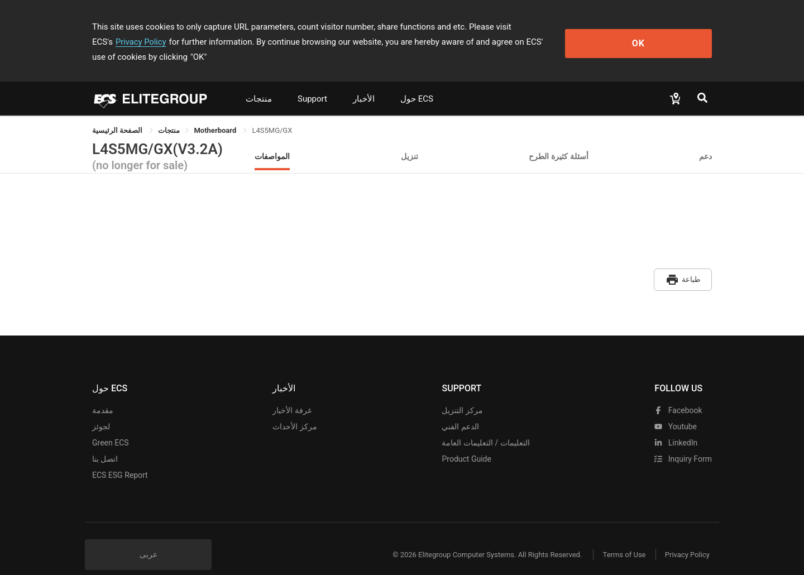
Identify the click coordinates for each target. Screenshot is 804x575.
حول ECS (416, 84)
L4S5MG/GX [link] (272, 115)
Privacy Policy (562, 27)
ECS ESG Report (120, 457)
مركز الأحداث (294, 409)
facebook (678, 393)
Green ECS (110, 425)
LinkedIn (675, 425)
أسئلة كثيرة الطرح (558, 141)
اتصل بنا (105, 441)
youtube (675, 409)
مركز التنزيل (462, 393)
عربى (148, 537)
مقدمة (102, 393)
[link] (169, 115)
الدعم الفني (460, 409)
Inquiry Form (683, 441)
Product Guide (466, 441)
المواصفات (272, 141)
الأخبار (364, 84)
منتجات (259, 84)
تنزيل (409, 141)
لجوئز (101, 409)
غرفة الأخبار (291, 393)
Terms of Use (619, 537)
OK (666, 34)
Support (312, 84)
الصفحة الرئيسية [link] (118, 115)
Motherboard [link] (216, 115)
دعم (705, 141)
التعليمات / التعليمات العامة (485, 425)
